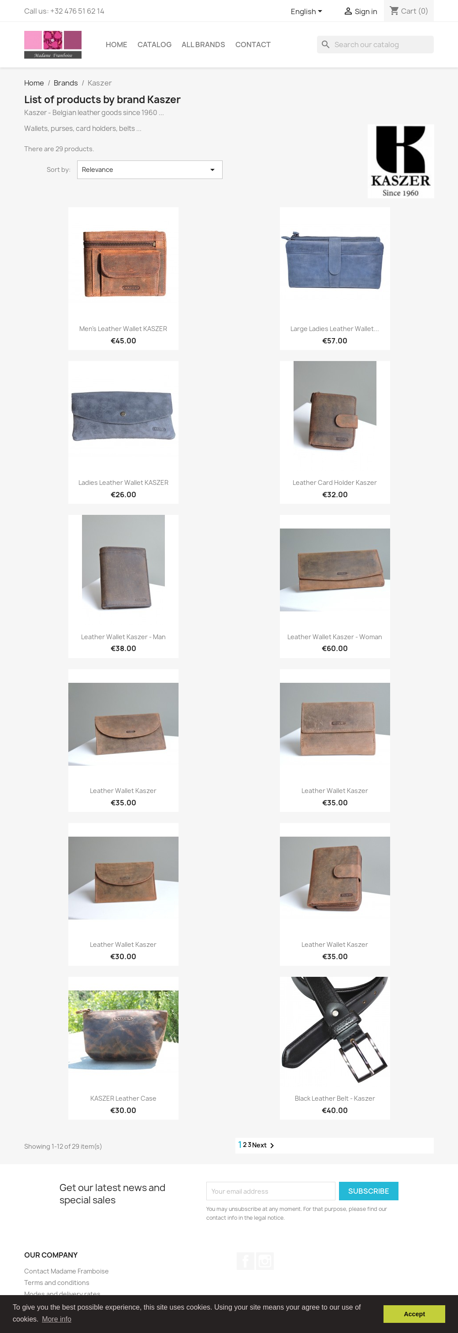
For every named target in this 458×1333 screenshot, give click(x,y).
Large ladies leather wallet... (334, 328)
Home (116, 44)
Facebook (245, 1261)
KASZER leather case (123, 1098)
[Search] (375, 44)
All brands (203, 44)
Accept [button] (414, 1314)
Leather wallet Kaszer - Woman (334, 637)
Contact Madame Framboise (66, 1271)
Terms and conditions (56, 1282)
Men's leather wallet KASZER (123, 328)
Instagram (265, 1261)
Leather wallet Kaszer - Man (123, 637)
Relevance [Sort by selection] (150, 169)
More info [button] (56, 1319)
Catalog (154, 44)
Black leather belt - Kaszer (335, 1098)
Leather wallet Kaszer (123, 790)
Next (264, 1145)
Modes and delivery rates (62, 1294)
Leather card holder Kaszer (335, 482)
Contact (253, 44)
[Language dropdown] (308, 12)
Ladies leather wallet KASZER (123, 482)
